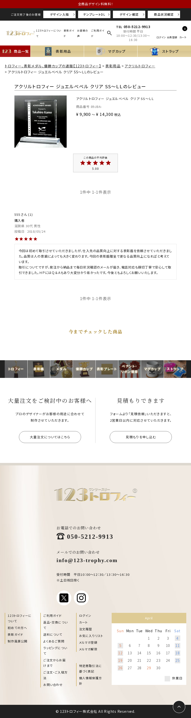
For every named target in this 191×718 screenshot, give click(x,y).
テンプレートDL (94, 14)
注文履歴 (85, 629)
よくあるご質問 (53, 641)
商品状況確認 (164, 14)
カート (83, 622)
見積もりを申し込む (141, 437)
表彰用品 (113, 65)
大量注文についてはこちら (50, 437)
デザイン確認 (129, 14)
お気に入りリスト (91, 635)
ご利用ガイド (52, 615)
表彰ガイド (15, 634)
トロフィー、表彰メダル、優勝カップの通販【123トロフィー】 (53, 65)
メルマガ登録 (88, 642)
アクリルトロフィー (140, 65)
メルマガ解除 (88, 649)
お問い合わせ (53, 684)
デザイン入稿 (59, 14)
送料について (52, 634)
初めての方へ (17, 628)
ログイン (85, 615)
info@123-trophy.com (87, 560)
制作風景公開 (17, 641)
